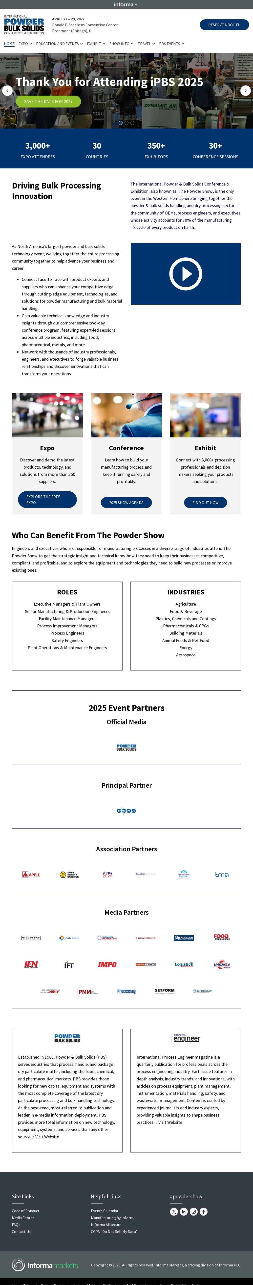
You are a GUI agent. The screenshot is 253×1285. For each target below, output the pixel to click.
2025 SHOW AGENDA (126, 502)
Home (9, 43)
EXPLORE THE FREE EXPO (43, 499)
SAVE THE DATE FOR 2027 (48, 101)
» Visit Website (45, 1137)
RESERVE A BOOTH (224, 24)
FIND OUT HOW (205, 502)
